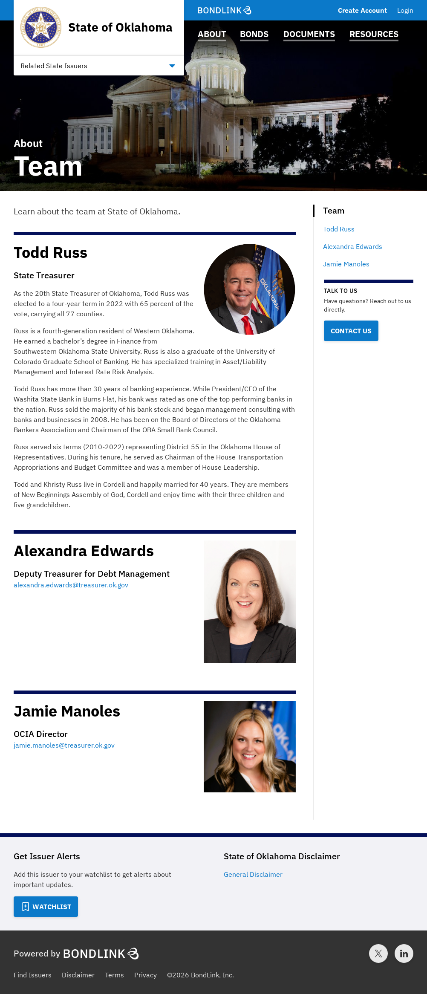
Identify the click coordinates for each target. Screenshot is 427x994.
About (212, 34)
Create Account (362, 10)
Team (334, 210)
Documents (309, 34)
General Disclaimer (253, 874)
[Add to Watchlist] (46, 906)
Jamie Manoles (346, 264)
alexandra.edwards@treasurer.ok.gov (71, 585)
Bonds (254, 34)
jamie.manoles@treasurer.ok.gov (64, 745)
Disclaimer (78, 975)
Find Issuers (33, 975)
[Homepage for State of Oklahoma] (96, 27)
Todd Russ (339, 229)
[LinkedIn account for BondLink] (404, 953)
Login (405, 10)
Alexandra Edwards (352, 246)
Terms (114, 975)
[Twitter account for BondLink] (378, 953)
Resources (373, 34)
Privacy (145, 975)
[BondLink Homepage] (224, 10)
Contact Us (351, 331)
